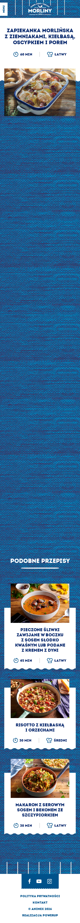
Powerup (50, 915)
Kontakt (40, 902)
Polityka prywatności (40, 896)
